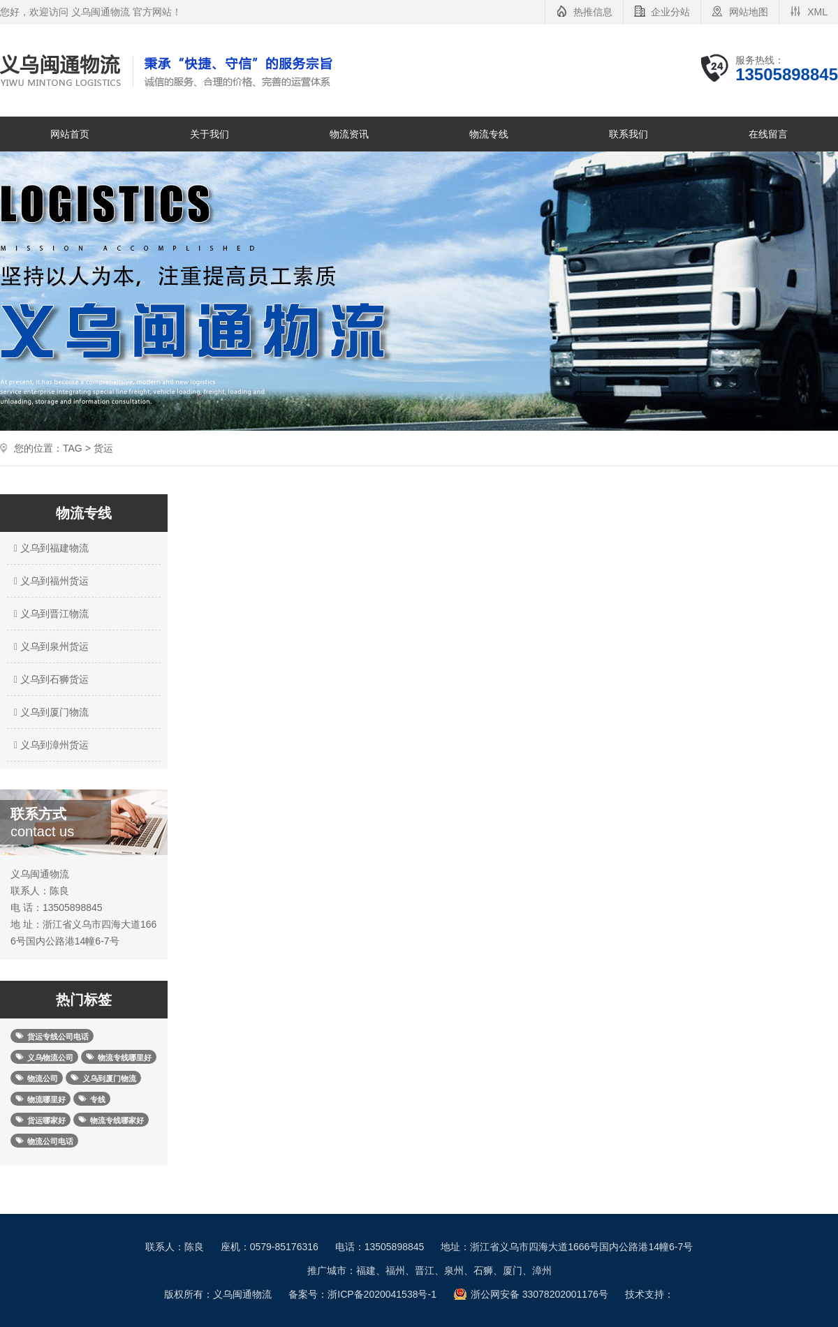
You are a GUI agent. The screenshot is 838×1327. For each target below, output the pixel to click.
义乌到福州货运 (49, 580)
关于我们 (209, 134)
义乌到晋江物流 (49, 613)
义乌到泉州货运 (49, 646)
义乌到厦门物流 (49, 712)
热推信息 (592, 11)
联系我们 (628, 134)
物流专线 (488, 134)
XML (817, 11)
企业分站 (670, 11)
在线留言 (768, 134)
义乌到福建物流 (49, 548)
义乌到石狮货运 (49, 679)
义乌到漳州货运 (49, 744)
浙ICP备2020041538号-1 (382, 1294)
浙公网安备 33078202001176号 (539, 1294)
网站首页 (69, 134)
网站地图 (748, 11)
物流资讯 (349, 134)
